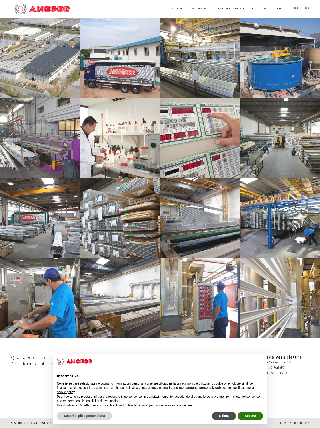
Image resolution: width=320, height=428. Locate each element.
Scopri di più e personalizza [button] (84, 416)
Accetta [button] (250, 416)
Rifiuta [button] (224, 416)
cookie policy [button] (65, 392)
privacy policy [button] (186, 383)
